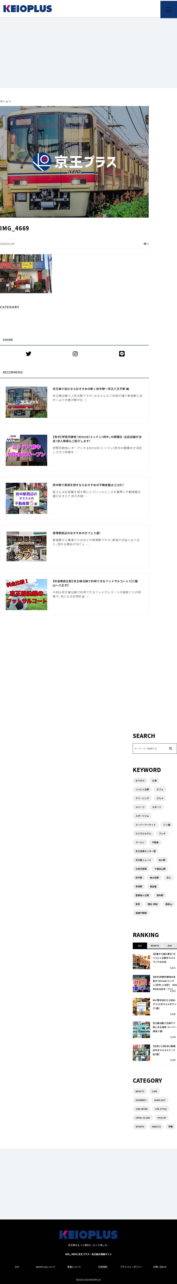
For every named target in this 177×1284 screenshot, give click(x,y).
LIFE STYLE (161, 1109)
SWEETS (156, 1126)
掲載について (74, 1266)
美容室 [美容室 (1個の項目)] (153, 886)
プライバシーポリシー (131, 1266)
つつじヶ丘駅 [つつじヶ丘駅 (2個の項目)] (142, 789)
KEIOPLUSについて (45, 1266)
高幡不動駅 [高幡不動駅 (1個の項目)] (141, 913)
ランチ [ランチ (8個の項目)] (162, 833)
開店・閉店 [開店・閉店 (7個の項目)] (153, 904)
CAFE (154, 1091)
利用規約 (102, 1266)
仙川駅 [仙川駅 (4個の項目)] (162, 860)
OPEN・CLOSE (143, 1117)
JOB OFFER (141, 1109)
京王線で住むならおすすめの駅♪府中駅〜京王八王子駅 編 (91, 389)
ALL (140, 945)
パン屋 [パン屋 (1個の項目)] (166, 824)
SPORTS (140, 1126)
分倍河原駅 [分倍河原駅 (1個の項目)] (141, 868)
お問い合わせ (160, 1266)
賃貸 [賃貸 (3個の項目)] (138, 904)
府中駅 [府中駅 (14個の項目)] (139, 877)
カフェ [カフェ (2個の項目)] (160, 789)
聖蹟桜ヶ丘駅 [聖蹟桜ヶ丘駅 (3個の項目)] (142, 895)
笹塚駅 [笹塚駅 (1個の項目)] (139, 886)
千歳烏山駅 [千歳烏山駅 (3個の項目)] (160, 868)
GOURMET (141, 1100)
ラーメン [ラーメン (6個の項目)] (140, 842)
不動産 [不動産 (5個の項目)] (155, 842)
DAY (170, 945)
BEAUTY (140, 1091)
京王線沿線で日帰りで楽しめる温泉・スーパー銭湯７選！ (164, 1027)
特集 (170, 1126)
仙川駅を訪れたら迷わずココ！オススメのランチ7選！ (164, 1004)
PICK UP (162, 1117)
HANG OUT (160, 1100)
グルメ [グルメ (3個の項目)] (160, 798)
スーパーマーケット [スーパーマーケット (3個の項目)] (146, 824)
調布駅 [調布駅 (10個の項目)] (160, 895)
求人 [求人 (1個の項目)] (168, 877)
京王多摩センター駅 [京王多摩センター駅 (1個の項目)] (146, 851)
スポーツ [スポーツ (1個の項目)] (156, 807)
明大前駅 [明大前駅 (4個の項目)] (154, 877)
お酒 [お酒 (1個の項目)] (154, 780)
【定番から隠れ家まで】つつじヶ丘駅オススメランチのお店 (164, 958)
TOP (17, 1266)
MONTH (155, 945)
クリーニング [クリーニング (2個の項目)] (142, 798)
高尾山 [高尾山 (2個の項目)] (168, 904)
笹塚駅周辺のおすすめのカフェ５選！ (77, 533)
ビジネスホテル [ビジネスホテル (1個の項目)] (143, 833)
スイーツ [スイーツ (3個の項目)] (140, 807)
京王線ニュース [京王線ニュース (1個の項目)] (143, 860)
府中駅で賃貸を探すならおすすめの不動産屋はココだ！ (88, 485)
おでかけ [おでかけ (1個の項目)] (140, 780)
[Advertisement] (88, 53)
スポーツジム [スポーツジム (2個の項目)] (142, 815)
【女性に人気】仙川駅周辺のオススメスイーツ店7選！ (164, 1050)
